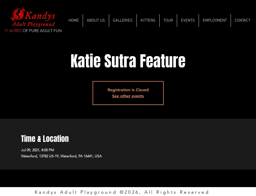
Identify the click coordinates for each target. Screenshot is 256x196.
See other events (128, 96)
